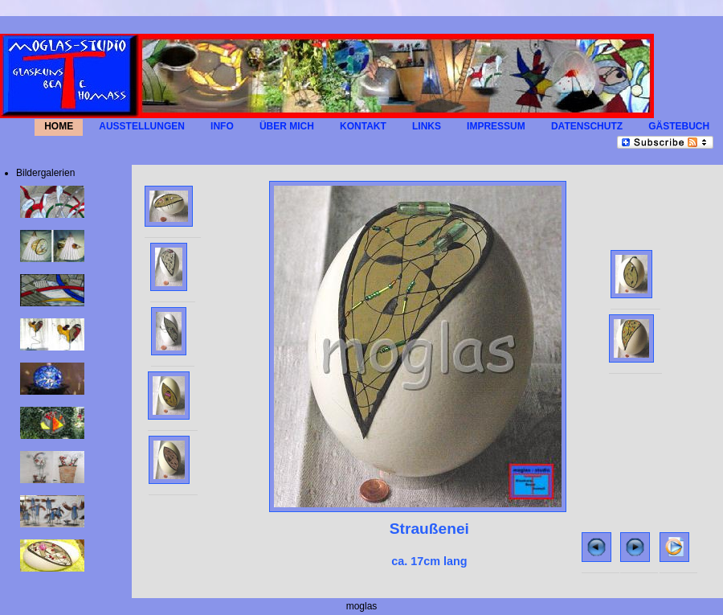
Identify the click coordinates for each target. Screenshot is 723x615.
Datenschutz (587, 127)
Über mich (286, 127)
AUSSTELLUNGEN (142, 127)
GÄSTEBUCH (678, 127)
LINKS (426, 127)
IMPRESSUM (496, 127)
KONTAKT (363, 127)
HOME (58, 127)
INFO (222, 127)
